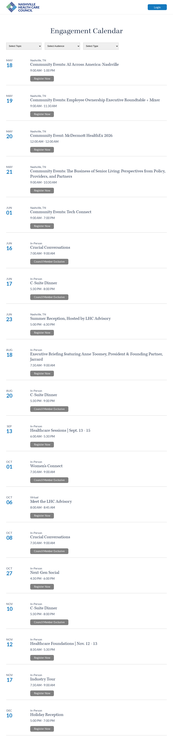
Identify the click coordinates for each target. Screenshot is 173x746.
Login (157, 7)
